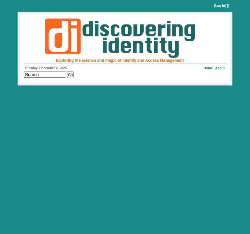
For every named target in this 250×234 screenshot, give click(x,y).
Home (208, 68)
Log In (220, 5)
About (220, 68)
